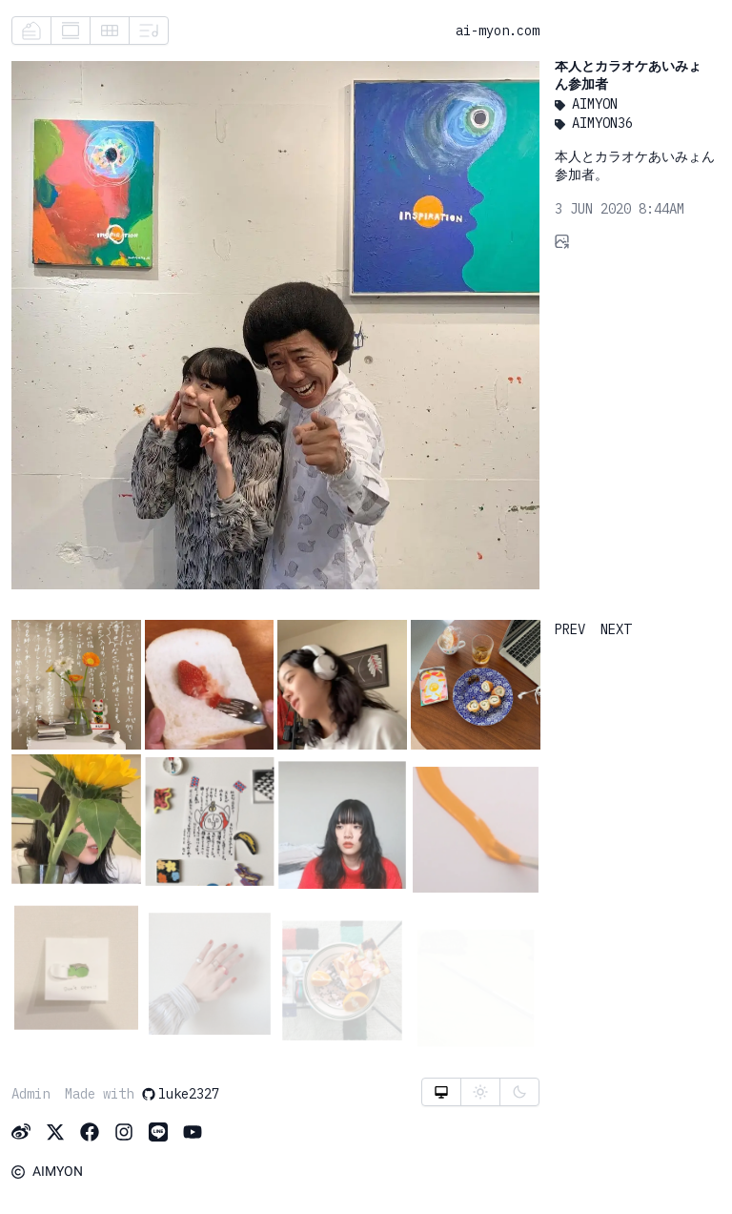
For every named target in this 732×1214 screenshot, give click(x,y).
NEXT (615, 629)
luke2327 (180, 1093)
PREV (570, 629)
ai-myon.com (497, 30)
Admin (30, 1093)
